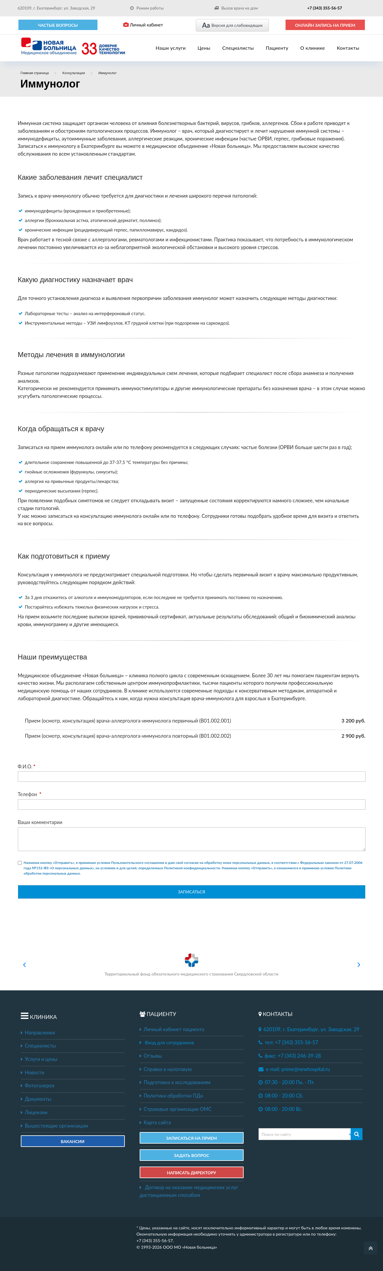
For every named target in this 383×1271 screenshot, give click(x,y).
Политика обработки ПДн (171, 1096)
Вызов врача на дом (236, 8)
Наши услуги (171, 48)
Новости (32, 1072)
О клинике (312, 48)
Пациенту (277, 48)
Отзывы (151, 1056)
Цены (204, 48)
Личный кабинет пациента (172, 1029)
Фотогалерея (37, 1086)
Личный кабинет (143, 24)
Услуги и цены (39, 1059)
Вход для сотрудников (169, 1042)
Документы (36, 1099)
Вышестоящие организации (54, 1126)
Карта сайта (155, 1122)
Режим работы (147, 8)
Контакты (348, 48)
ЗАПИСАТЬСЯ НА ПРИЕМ (191, 1138)
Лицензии (34, 1112)
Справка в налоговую (166, 1069)
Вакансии (73, 1141)
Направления (38, 1033)
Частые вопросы (58, 25)
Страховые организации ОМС (176, 1109)
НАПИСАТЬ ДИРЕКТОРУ (191, 1172)
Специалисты (238, 48)
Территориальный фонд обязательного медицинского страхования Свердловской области (191, 964)
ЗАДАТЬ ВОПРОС (191, 1155)
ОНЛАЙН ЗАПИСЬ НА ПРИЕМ (325, 25)
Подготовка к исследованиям (175, 1082)
